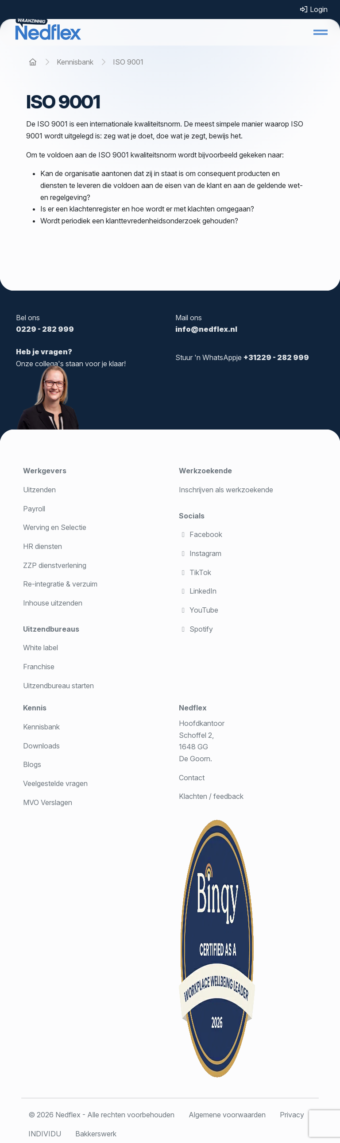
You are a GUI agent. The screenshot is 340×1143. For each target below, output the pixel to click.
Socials (192, 515)
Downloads (41, 745)
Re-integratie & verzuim (60, 583)
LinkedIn (197, 591)
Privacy (292, 1114)
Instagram (200, 553)
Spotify (196, 629)
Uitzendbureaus (51, 629)
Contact (192, 777)
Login (313, 9)
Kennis (34, 707)
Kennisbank (41, 726)
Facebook (200, 534)
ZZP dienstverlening (54, 565)
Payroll (34, 508)
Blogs (32, 764)
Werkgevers (44, 470)
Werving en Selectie (54, 527)
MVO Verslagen (47, 802)
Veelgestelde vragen (55, 783)
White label (40, 647)
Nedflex (193, 707)
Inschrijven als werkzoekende (226, 489)
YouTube (198, 610)
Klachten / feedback (211, 796)
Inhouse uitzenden (52, 602)
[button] (320, 32)
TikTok (195, 572)
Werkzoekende (205, 470)
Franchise (38, 666)
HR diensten (42, 546)
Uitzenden (39, 489)
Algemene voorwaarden (227, 1114)
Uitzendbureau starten (58, 685)
